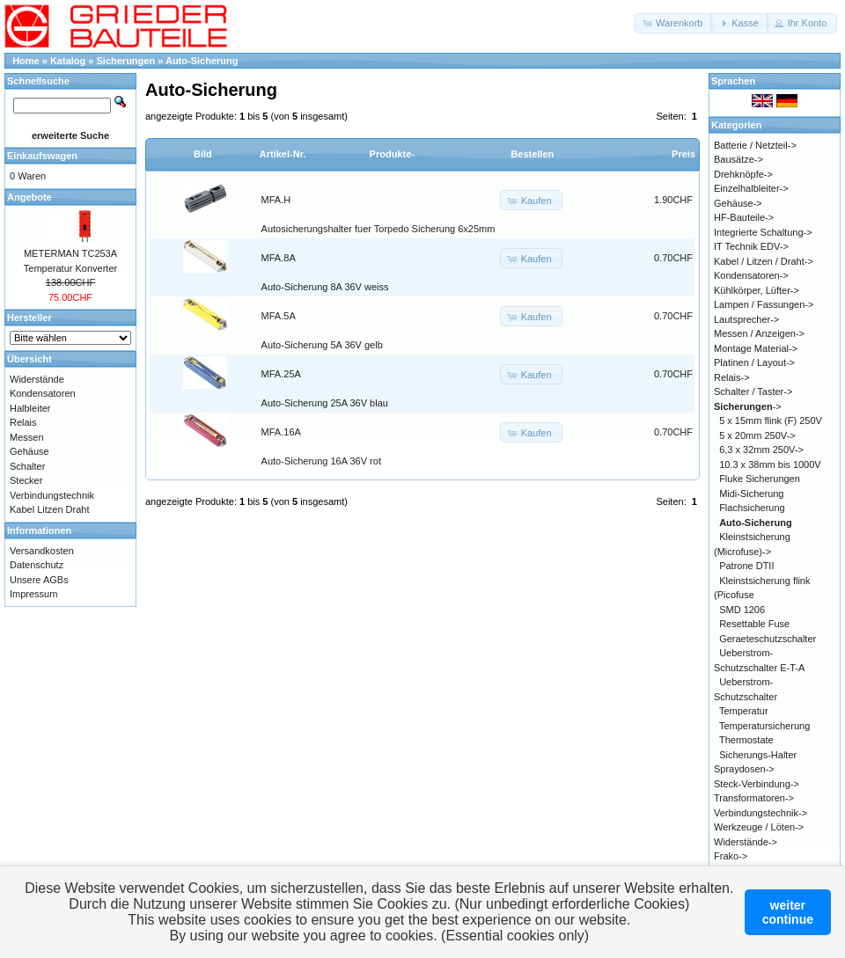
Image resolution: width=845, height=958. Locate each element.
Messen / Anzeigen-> (759, 333)
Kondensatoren (43, 393)
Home (26, 60)
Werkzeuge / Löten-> (759, 827)
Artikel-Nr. (283, 154)
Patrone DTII (746, 565)
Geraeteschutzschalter (767, 638)
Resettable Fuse (754, 623)
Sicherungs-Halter (758, 755)
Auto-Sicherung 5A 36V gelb (322, 345)
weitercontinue (787, 912)
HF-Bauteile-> (744, 217)
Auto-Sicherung (202, 60)
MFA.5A (278, 316)
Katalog (67, 60)
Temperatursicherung (764, 725)
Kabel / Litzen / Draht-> (763, 261)
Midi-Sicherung (751, 493)
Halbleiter (30, 408)
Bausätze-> (738, 159)
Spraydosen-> (744, 769)
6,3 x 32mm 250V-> (761, 449)
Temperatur (743, 711)
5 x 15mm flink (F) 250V (770, 420)
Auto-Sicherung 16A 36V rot (321, 461)
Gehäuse (29, 451)
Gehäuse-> (738, 203)
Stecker (26, 480)
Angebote (29, 197)
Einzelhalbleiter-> (751, 188)
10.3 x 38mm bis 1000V (770, 464)
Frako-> (730, 856)
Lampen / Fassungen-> (763, 304)
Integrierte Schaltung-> (763, 232)
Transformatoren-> (754, 798)
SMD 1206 (742, 609)
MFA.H (276, 199)
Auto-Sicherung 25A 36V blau (324, 403)
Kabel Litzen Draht (50, 509)
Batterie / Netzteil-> (755, 145)
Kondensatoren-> (751, 275)
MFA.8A (278, 257)
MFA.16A (281, 432)
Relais (23, 422)
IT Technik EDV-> (751, 246)
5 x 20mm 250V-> (757, 435)
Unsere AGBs (39, 579)
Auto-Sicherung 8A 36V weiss (325, 287)
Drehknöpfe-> (743, 174)
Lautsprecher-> (746, 319)
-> (748, 406)
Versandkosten (42, 550)
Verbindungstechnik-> (760, 813)
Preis (683, 154)
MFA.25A (281, 374)
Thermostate (746, 740)
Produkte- (392, 154)
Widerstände (37, 379)
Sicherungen (126, 60)
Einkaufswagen (42, 155)
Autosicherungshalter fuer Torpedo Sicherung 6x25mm (378, 228)
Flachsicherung (752, 507)
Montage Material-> (755, 348)
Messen (27, 437)
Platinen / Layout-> (754, 362)
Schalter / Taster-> (753, 391)
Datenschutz (36, 564)
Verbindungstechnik (52, 495)
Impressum (33, 594)
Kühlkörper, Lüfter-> (756, 290)
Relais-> (732, 377)
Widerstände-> (745, 842)
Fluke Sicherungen (759, 478)
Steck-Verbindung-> (756, 784)
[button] (674, 23)
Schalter (27, 466)
